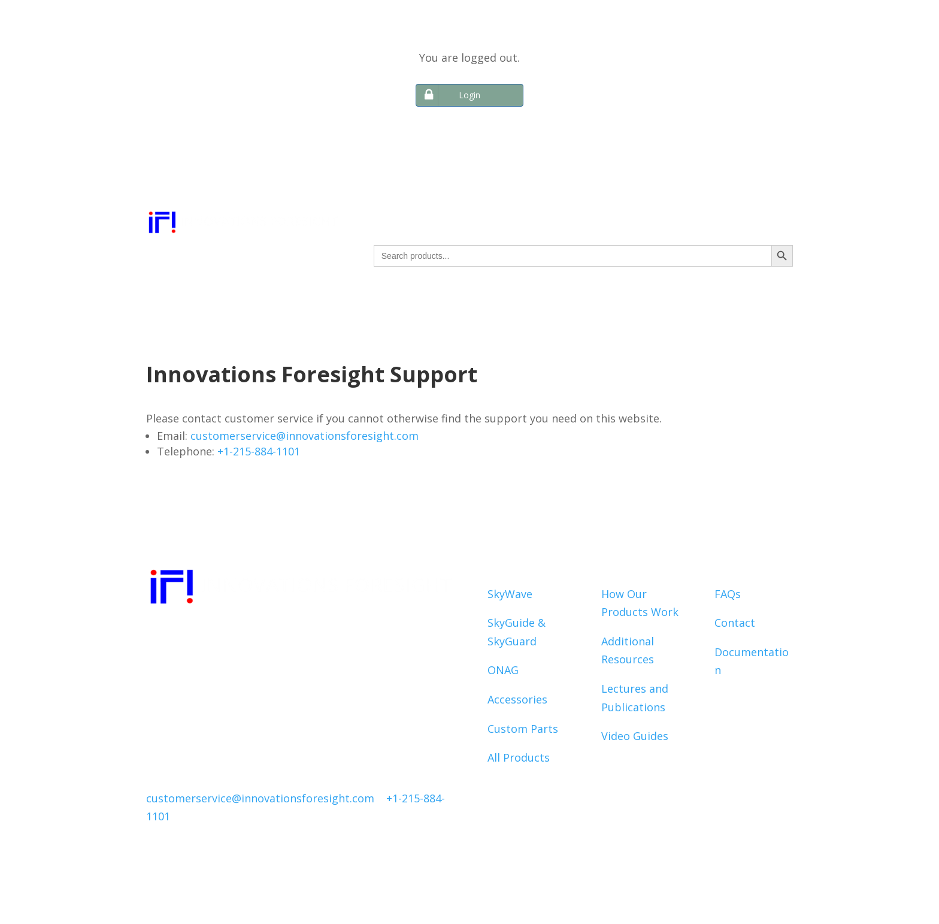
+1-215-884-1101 (258, 451)
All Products (518, 757)
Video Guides (634, 736)
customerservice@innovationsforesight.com (304, 435)
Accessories (517, 699)
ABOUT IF (660, 219)
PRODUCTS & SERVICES (432, 219)
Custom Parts (522, 728)
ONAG (503, 670)
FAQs (727, 594)
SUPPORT (596, 219)
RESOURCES (528, 219)
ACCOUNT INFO (737, 219)
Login (449, 95)
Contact (734, 622)
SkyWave (509, 594)
